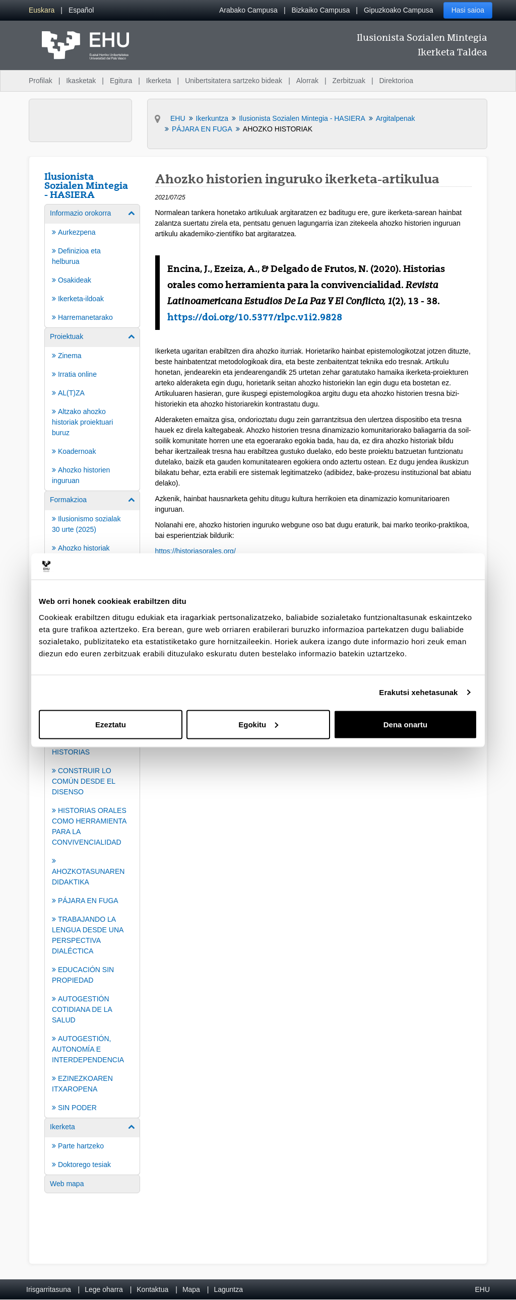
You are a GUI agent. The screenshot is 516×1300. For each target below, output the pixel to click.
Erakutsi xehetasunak (418, 692)
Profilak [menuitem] (40, 81)
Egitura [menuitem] (121, 81)
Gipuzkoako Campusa (398, 10)
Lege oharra (104, 1289)
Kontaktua (152, 1289)
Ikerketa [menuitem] (158, 81)
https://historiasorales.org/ (195, 551)
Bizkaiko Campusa (320, 10)
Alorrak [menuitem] (307, 81)
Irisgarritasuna (48, 1289)
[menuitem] (41, 10)
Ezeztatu (110, 724)
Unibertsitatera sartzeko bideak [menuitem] (233, 81)
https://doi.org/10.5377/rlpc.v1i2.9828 (254, 316)
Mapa (191, 1289)
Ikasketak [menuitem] (81, 81)
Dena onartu (405, 724)
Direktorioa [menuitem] (396, 81)
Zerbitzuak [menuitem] (349, 81)
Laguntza (228, 1289)
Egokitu (258, 724)
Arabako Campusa (248, 10)
